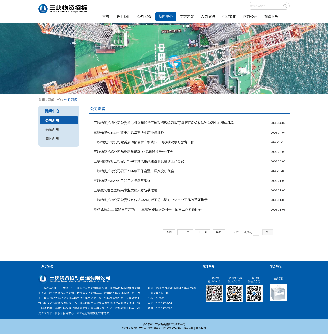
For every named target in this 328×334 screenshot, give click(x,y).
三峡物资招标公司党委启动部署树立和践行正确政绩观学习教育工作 (144, 142)
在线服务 (271, 16)
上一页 (185, 232)
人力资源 (208, 16)
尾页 (219, 232)
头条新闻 (52, 129)
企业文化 (229, 16)
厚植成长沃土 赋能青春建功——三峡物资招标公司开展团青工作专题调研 (148, 209)
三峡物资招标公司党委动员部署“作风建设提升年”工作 (134, 151)
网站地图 (189, 328)
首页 (105, 16)
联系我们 (201, 328)
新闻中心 (166, 16)
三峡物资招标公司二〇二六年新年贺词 (122, 180)
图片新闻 (52, 138)
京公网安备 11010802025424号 (165, 328)
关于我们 (123, 16)
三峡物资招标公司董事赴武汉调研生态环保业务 (129, 132)
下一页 (202, 232)
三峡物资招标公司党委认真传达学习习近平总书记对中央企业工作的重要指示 (151, 200)
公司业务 (144, 16)
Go (268, 232)
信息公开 (250, 16)
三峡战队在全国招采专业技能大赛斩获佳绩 (125, 190)
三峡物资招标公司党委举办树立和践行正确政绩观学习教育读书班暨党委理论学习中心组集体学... (165, 123)
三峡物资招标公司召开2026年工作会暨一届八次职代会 (134, 171)
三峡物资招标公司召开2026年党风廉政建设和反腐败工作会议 (139, 161)
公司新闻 (52, 120)
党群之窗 (187, 16)
